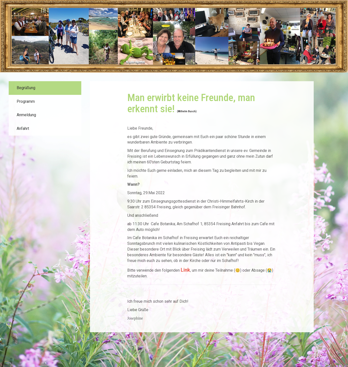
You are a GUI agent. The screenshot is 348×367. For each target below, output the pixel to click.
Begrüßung (26, 87)
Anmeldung (26, 114)
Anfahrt (23, 128)
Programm (26, 101)
